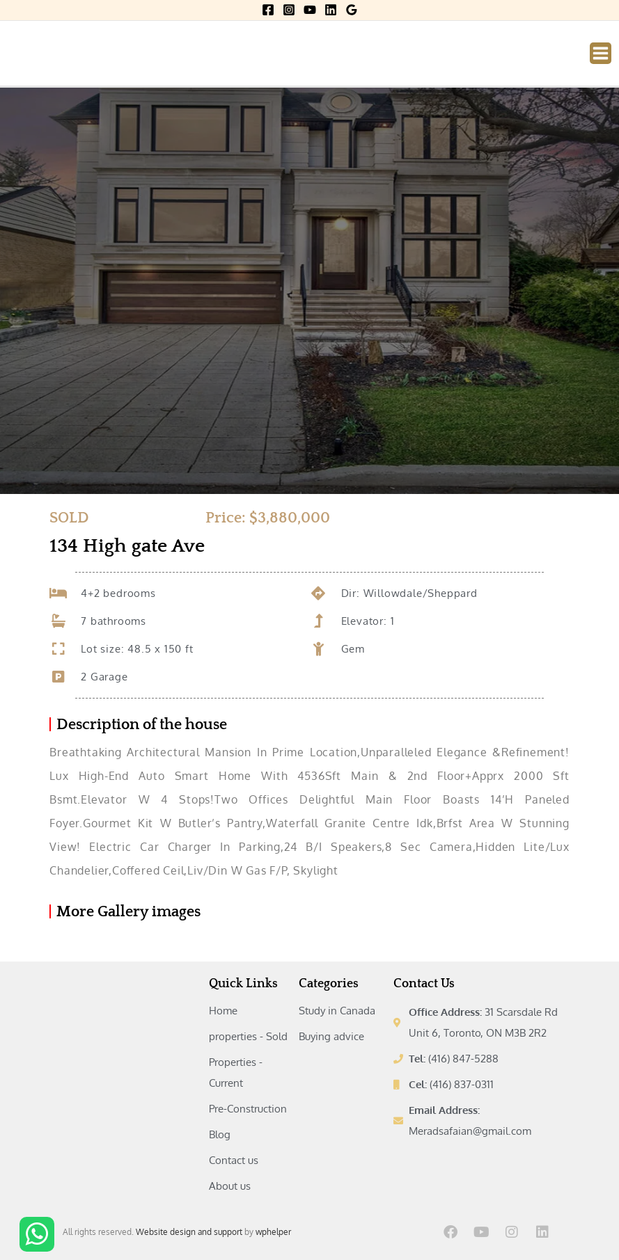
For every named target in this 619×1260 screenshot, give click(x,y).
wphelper (273, 1232)
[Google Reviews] (351, 9)
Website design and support (189, 1232)
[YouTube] (310, 9)
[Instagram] (289, 9)
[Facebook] (268, 9)
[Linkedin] (330, 9)
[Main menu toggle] (600, 53)
